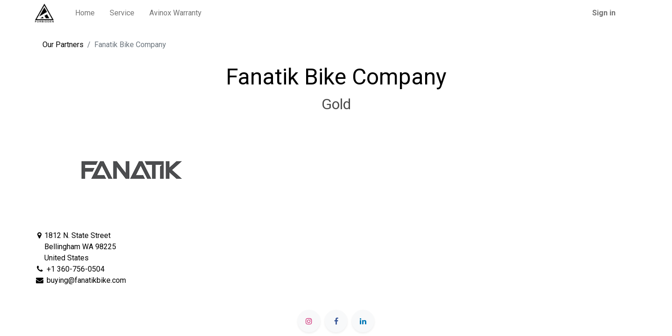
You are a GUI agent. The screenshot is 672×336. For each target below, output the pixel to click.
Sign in (604, 12)
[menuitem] (85, 13)
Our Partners (63, 44)
